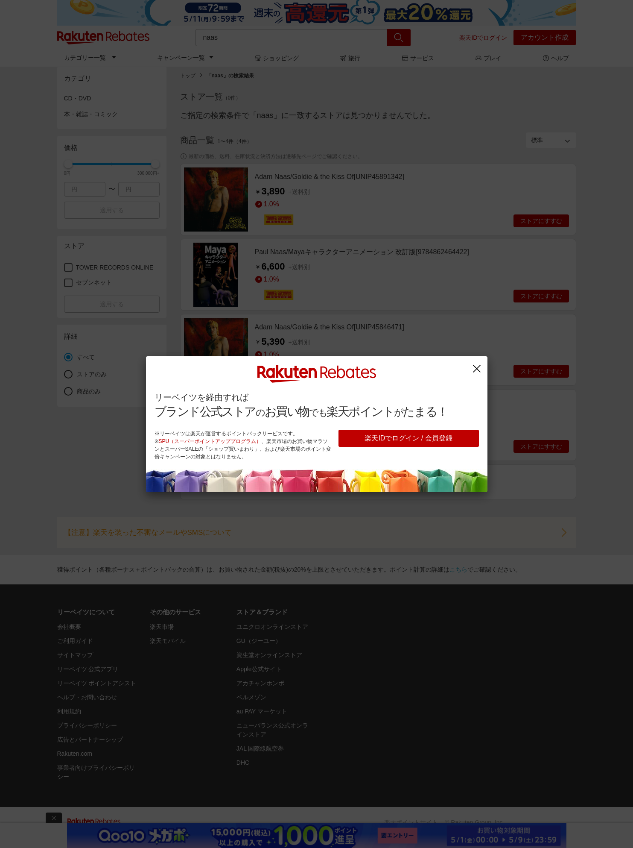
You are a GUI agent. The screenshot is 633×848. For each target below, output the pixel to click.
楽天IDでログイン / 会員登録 (408, 438)
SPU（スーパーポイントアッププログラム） (210, 441)
